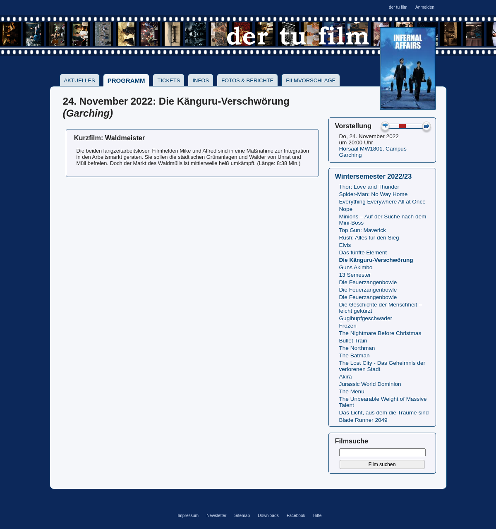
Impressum (188, 515)
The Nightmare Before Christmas (380, 333)
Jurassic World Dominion (370, 384)
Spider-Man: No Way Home (373, 194)
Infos (200, 80)
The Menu (351, 391)
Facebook (296, 515)
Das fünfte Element (363, 252)
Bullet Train (353, 341)
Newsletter (216, 515)
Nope (346, 209)
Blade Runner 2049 (363, 420)
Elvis (345, 245)
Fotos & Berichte (247, 80)
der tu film (398, 7)
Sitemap (242, 515)
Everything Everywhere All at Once (382, 202)
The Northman (357, 348)
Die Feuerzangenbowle (368, 282)
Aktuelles (79, 80)
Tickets (168, 80)
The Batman (354, 355)
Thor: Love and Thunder (369, 187)
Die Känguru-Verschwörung (376, 260)
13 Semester (355, 275)
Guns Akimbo (356, 267)
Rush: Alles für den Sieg (369, 238)
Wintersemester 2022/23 (373, 176)
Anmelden (424, 7)
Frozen (348, 326)
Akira (345, 376)
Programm (126, 80)
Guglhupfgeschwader (365, 318)
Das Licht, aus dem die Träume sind (384, 412)
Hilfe (317, 515)
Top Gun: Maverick (362, 230)
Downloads (268, 515)
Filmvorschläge (310, 80)
